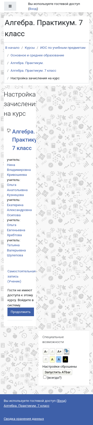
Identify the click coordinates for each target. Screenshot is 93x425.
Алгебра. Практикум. (27, 63)
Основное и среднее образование (37, 55)
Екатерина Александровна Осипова (19, 210)
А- (45, 351)
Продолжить (21, 312)
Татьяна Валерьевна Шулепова (16, 250)
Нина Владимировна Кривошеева (19, 170)
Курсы (30, 47)
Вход (33, 9)
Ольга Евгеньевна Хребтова (16, 230)
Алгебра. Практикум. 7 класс (33, 70)
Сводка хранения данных (24, 419)
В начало (12, 47)
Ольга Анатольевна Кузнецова (17, 190)
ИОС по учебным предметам (63, 47)
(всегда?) (54, 377)
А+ (59, 351)
